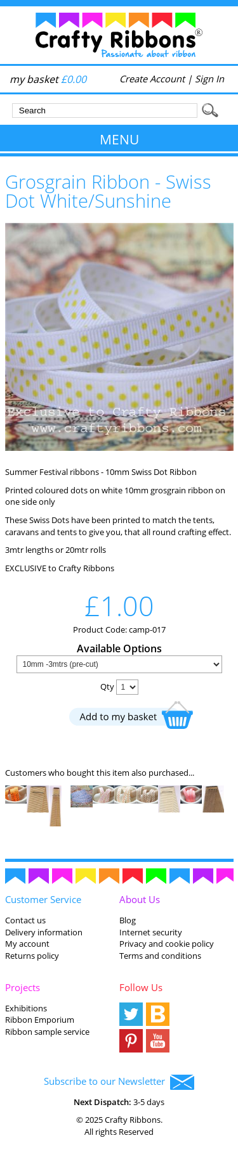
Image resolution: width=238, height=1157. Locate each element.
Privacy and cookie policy (166, 943)
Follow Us (140, 987)
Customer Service (43, 899)
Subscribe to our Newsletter (119, 1082)
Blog (127, 920)
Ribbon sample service (47, 1031)
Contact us (25, 920)
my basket (48, 79)
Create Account (152, 78)
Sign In (209, 78)
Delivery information (44, 932)
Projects (22, 987)
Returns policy (32, 955)
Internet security (150, 932)
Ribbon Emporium (39, 1019)
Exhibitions (26, 1008)
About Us (139, 899)
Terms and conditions (160, 955)
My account (27, 943)
